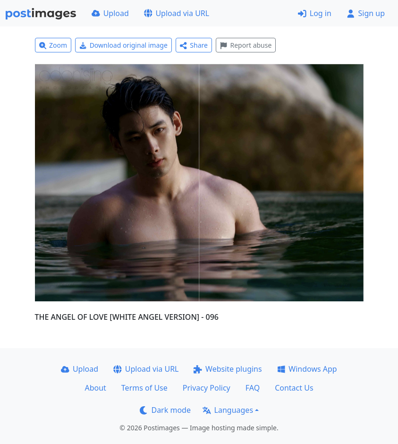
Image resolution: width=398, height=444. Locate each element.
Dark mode (165, 410)
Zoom (53, 45)
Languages (228, 410)
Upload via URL (176, 13)
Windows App (307, 369)
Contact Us (294, 388)
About (95, 388)
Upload (110, 13)
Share (194, 45)
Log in (314, 13)
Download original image (123, 45)
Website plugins (228, 369)
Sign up (366, 13)
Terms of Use (144, 388)
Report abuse (245, 45)
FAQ (253, 388)
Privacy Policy (206, 388)
